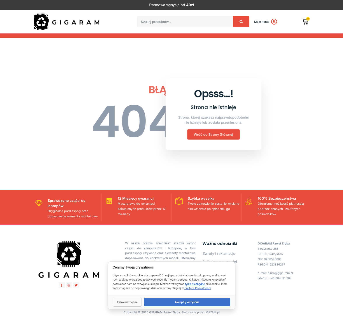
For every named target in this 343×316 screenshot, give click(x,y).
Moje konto (262, 21)
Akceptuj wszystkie (187, 302)
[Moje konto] (274, 21)
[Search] (241, 21)
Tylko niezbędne (127, 302)
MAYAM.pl (213, 312)
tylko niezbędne (195, 284)
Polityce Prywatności (197, 288)
